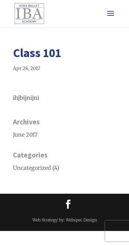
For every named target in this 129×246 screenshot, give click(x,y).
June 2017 (25, 134)
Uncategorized (32, 167)
